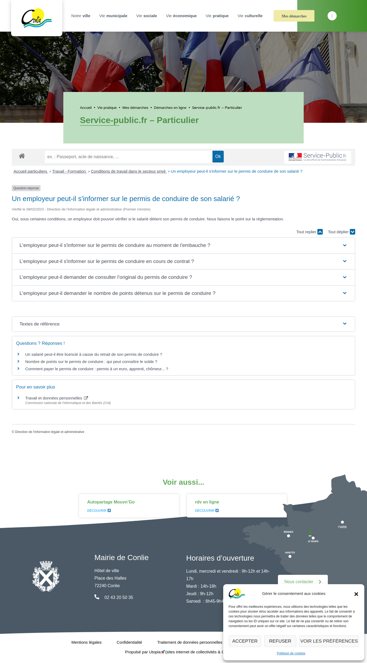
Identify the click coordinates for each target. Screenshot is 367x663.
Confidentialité (129, 642)
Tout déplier (341, 232)
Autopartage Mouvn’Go (111, 502)
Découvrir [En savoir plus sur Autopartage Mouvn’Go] (99, 511)
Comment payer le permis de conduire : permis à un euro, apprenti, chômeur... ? (96, 368)
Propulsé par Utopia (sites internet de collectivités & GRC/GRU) (183, 652)
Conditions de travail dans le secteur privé (129, 171)
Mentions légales (86, 642)
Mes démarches (294, 16)
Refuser (283, 641)
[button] (356, 593)
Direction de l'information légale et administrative (49, 432)
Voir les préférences (331, 641)
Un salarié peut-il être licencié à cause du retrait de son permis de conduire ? (93, 354)
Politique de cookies (291, 653)
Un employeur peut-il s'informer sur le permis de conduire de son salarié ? (236, 171)
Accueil (86, 108)
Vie (114, 15)
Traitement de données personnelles (189, 642)
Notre (81, 15)
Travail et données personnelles (56, 398)
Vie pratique (107, 108)
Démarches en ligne (170, 108)
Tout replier (309, 232)
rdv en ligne (207, 502)
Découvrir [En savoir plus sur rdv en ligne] (207, 511)
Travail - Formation (69, 171)
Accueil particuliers (31, 171)
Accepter (246, 641)
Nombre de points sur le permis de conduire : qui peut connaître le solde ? (91, 361)
